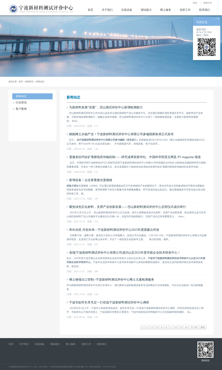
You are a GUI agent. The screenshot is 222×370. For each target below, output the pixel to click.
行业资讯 (21, 102)
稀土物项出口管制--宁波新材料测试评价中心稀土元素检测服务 (111, 279)
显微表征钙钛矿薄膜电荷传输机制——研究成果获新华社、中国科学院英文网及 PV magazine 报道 (135, 157)
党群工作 (185, 9)
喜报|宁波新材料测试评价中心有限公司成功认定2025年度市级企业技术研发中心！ (125, 252)
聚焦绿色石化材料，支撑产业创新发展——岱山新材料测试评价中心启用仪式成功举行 (127, 207)
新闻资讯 (29, 81)
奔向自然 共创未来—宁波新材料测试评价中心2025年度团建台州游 (114, 229)
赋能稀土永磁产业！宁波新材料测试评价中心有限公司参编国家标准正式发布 (121, 134)
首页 (195, 3)
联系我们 (204, 9)
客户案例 (21, 108)
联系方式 (208, 3)
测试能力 (146, 9)
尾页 (203, 327)
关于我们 (107, 9)
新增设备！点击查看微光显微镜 (90, 180)
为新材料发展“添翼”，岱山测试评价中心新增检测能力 (106, 107)
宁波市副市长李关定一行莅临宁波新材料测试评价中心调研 (109, 302)
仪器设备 (126, 9)
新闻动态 (40, 81)
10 (186, 327)
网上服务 (165, 9)
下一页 (194, 327)
